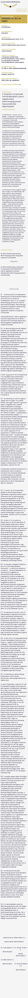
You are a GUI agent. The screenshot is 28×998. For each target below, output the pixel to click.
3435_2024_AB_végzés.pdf (10, 80)
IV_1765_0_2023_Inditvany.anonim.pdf (13, 68)
